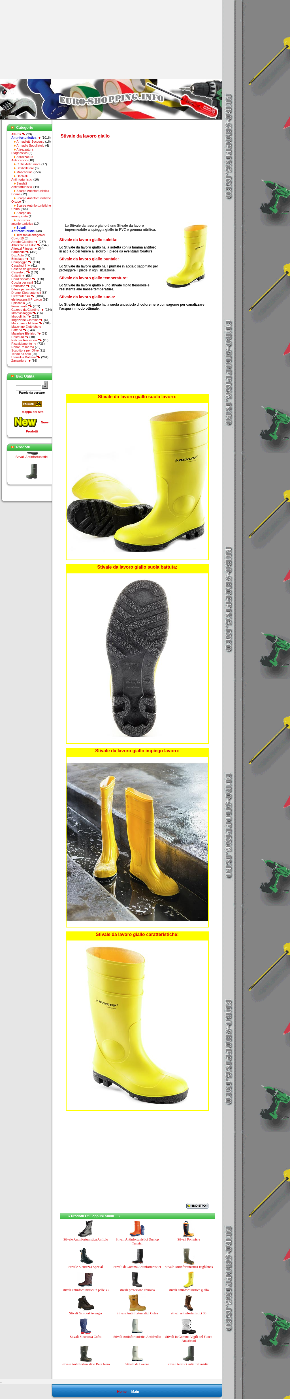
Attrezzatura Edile (25, 245)
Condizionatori (23, 279)
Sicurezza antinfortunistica (22, 221)
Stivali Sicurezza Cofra (85, 1337)
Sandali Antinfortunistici (22, 185)
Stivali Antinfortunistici (31, 464)
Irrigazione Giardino (27, 320)
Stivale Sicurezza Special (86, 1267)
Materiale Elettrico (26, 333)
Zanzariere (21, 360)
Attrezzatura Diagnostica (22, 151)
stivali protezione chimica (137, 1290)
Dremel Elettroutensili (26, 292)
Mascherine (24, 172)
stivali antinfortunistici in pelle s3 (85, 1290)
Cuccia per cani (22, 282)
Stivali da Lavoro (137, 1364)
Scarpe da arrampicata (21, 214)
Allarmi (18, 134)
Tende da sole (21, 353)
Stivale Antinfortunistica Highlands (189, 1267)
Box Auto (17, 255)
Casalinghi (20, 265)
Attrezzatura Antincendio (22, 158)
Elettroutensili (23, 296)
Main (135, 1392)
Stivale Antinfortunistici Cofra (137, 1313)
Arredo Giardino (24, 241)
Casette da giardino (24, 269)
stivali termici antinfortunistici (189, 1364)
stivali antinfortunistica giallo (189, 1290)
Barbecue (20, 252)
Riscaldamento (24, 343)
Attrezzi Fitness (24, 248)
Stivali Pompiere (188, 1239)
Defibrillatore (25, 168)
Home (121, 1392)
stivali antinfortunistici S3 (188, 1313)
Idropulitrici (21, 316)
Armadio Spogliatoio (30, 145)
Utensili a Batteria (25, 357)
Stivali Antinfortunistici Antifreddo (137, 1337)
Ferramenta (21, 306)
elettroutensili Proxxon (26, 299)
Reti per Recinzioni (26, 340)
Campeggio (21, 262)
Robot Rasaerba (22, 347)
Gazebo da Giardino (27, 309)
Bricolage (20, 258)
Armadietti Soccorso (30, 141)
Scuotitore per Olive (25, 350)
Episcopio (18, 303)
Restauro (20, 336)
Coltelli (18, 275)
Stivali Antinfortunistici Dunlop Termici (137, 1241)
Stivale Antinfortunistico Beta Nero (85, 1364)
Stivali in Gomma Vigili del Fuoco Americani (188, 1339)
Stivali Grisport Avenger (85, 1313)
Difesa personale (23, 289)
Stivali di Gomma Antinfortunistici (137, 1267)
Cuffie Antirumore (28, 164)
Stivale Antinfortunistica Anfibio (85, 1239)
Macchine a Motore (26, 323)
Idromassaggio (23, 313)
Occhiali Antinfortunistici (22, 177)
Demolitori (20, 286)
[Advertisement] (47, 39)
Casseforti (20, 272)
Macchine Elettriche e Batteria (26, 328)
